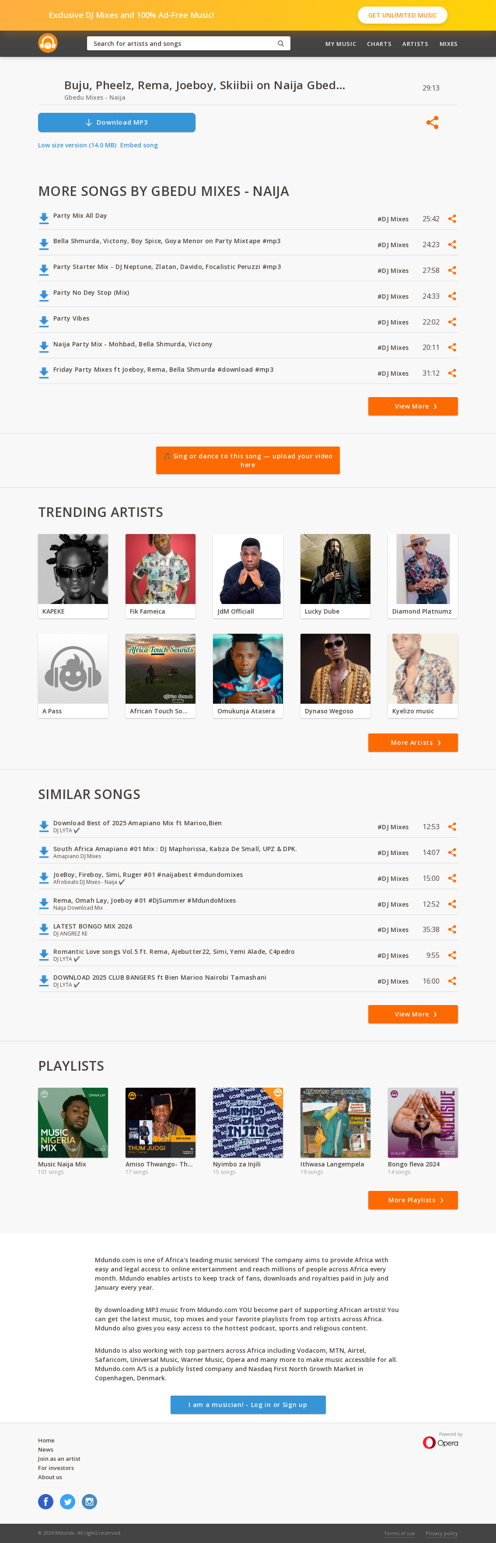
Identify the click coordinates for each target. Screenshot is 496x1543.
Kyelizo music (413, 711)
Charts (379, 44)
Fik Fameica (147, 611)
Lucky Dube (322, 611)
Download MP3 (116, 122)
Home (46, 1440)
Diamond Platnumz (422, 611)
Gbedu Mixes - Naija (95, 97)
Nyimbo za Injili (237, 1164)
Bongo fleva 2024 (414, 1164)
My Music (340, 44)
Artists (415, 44)
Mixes (449, 44)
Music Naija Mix (62, 1164)
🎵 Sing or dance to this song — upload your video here (248, 460)
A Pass (52, 711)
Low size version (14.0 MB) (77, 145)
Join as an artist (59, 1459)
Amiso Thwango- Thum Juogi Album (161, 1164)
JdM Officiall (235, 611)
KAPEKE (53, 611)
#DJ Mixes (394, 219)
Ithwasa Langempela (332, 1164)
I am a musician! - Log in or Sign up (248, 1404)
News (45, 1449)
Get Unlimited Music (402, 15)
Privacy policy (442, 1533)
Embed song (139, 145)
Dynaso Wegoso (329, 711)
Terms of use (399, 1533)
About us (50, 1477)
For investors (56, 1468)
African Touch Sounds (160, 711)
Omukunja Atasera (246, 711)
